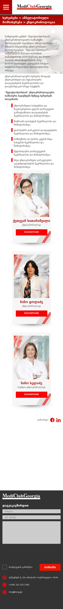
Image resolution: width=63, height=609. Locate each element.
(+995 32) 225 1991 (19, 585)
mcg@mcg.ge (15, 592)
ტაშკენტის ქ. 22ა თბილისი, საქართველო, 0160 (33, 577)
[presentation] (27, 554)
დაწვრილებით (31, 232)
